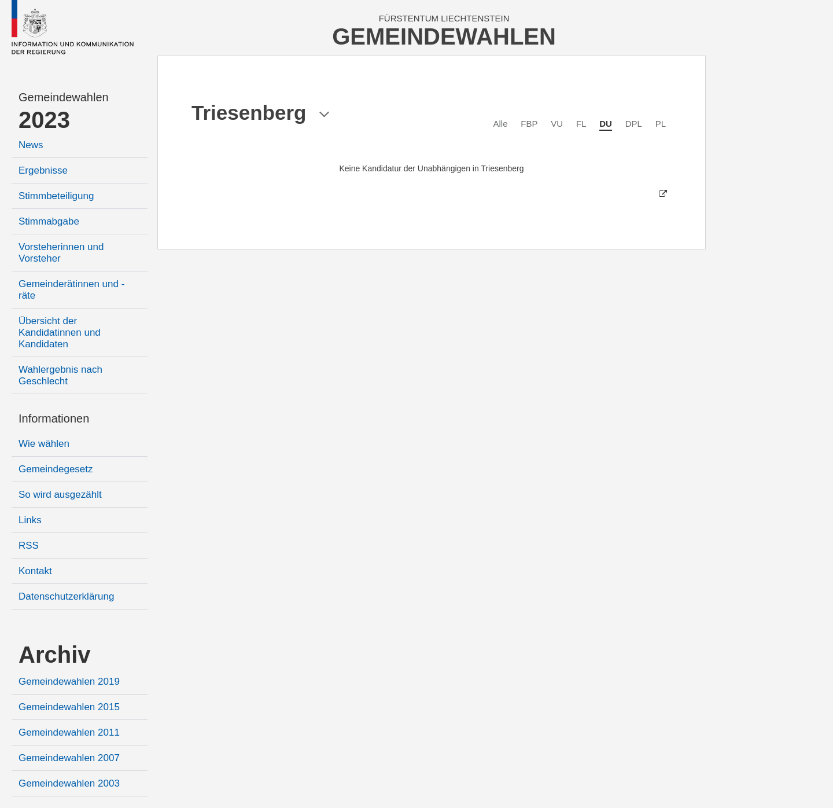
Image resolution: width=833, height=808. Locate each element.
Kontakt (35, 570)
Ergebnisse (43, 170)
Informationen (54, 418)
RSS (29, 545)
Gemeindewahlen (64, 97)
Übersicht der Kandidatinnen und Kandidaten (60, 332)
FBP (529, 123)
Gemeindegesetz (56, 469)
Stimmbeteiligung (56, 195)
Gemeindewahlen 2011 (69, 732)
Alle (500, 123)
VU (557, 123)
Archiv (55, 654)
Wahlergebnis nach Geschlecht (60, 375)
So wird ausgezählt (60, 494)
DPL (633, 123)
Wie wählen (44, 443)
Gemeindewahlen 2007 (69, 757)
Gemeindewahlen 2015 (69, 707)
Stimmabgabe (49, 221)
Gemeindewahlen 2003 (69, 783)
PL (660, 123)
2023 (44, 120)
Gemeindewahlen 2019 (69, 681)
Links (30, 520)
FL (581, 123)
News (31, 144)
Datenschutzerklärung (66, 596)
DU (605, 123)
